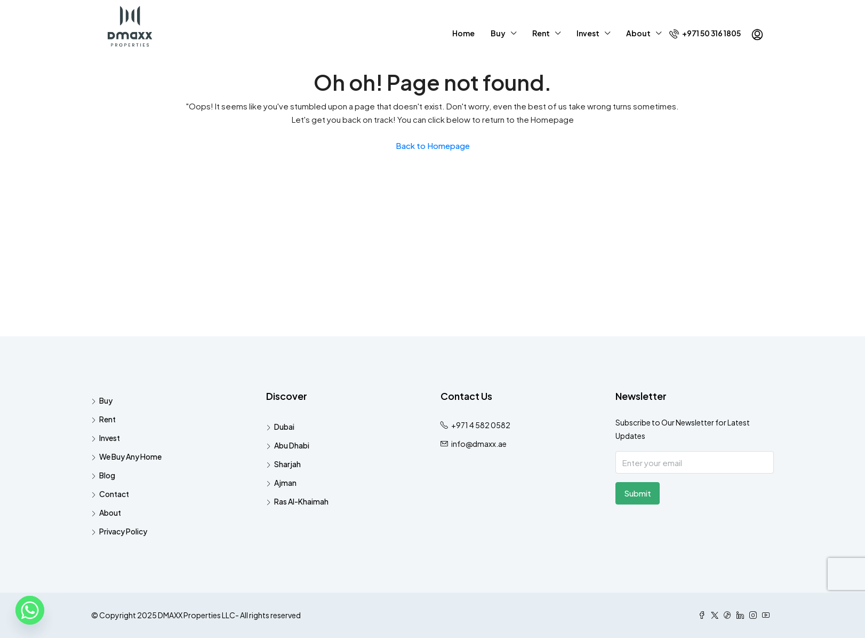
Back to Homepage (433, 145)
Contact (114, 494)
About (638, 33)
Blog (107, 475)
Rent (541, 33)
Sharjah (287, 464)
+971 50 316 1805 (705, 33)
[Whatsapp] (29, 610)
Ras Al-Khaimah (301, 501)
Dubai (284, 426)
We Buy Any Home (130, 456)
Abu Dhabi (291, 445)
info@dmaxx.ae (479, 443)
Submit (637, 493)
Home (463, 33)
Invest (587, 33)
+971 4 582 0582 (480, 425)
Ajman (285, 482)
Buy (498, 33)
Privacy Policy (123, 531)
